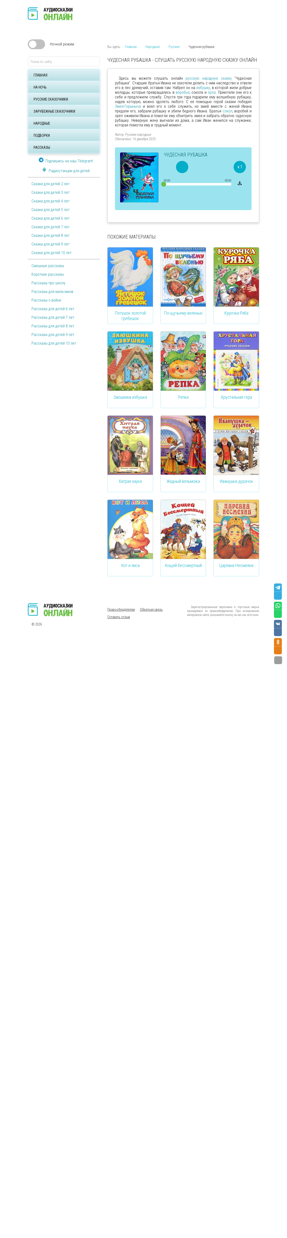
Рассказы (41, 148)
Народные (41, 123)
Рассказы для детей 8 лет (53, 326)
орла (212, 92)
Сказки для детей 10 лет (52, 252)
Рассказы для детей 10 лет (54, 343)
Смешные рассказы (48, 265)
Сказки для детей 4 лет (51, 201)
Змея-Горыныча (128, 106)
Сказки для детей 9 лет (51, 244)
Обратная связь (151, 609)
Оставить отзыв (118, 617)
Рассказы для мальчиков (52, 291)
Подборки (41, 136)
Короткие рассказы (48, 274)
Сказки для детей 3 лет (51, 192)
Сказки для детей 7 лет (51, 227)
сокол (227, 111)
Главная (40, 75)
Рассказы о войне (46, 300)
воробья (183, 92)
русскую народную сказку (209, 78)
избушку (203, 87)
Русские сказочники (50, 99)
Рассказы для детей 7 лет (53, 317)
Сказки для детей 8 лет (51, 235)
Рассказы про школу (48, 283)
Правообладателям (121, 609)
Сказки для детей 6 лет (51, 218)
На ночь (40, 87)
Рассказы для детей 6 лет (53, 308)
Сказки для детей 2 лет (51, 184)
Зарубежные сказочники (54, 111)
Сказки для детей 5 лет (51, 209)
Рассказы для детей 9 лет (53, 334)
